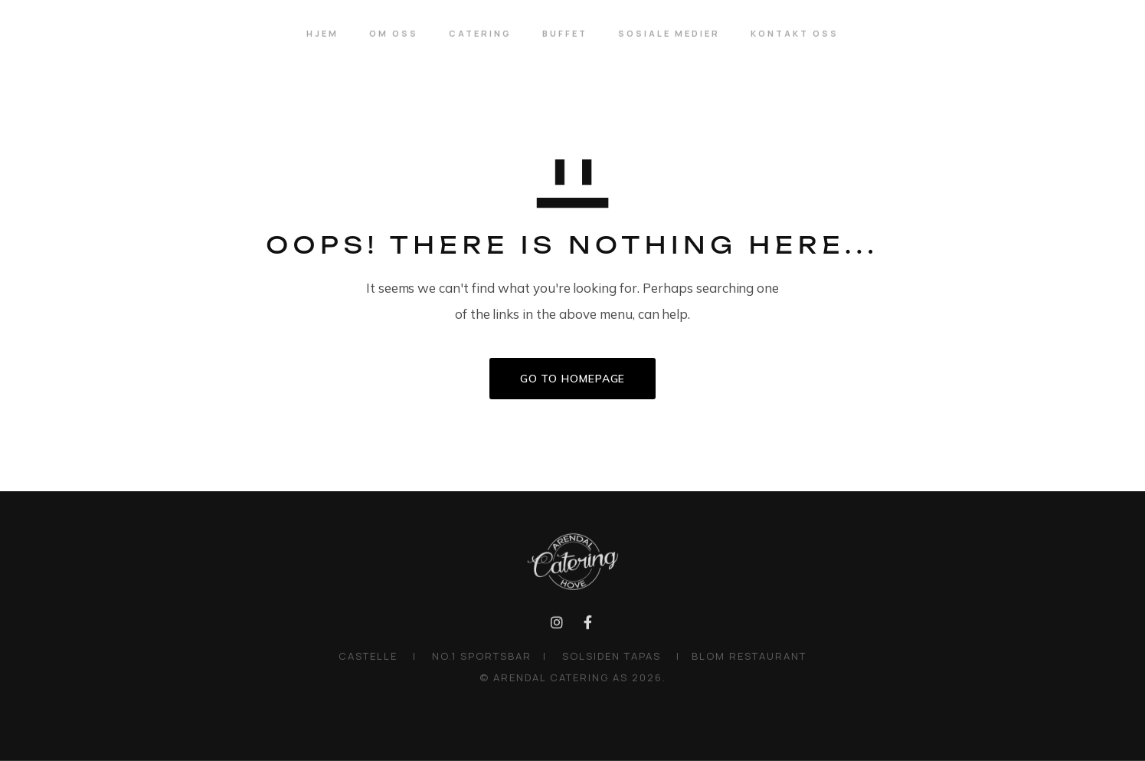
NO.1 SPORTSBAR (483, 658)
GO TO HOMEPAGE (573, 378)
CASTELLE (368, 658)
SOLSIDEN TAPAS (613, 658)
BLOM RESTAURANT (749, 658)
